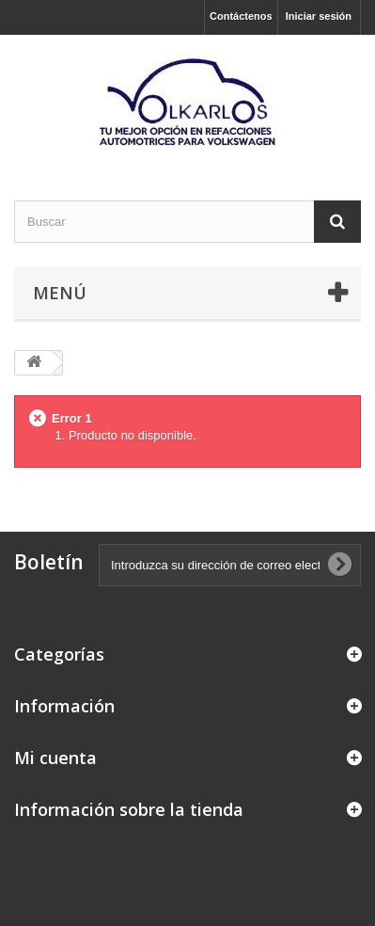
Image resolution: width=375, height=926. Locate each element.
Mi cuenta (55, 757)
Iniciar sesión (319, 16)
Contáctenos (241, 16)
